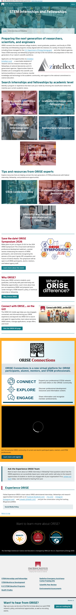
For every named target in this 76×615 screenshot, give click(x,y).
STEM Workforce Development (13, 582)
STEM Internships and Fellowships (14, 578)
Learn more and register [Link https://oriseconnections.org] (12, 457)
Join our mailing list (63, 610)
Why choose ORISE (10, 296)
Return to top (5, 513)
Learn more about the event (13, 268)
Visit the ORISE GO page (12, 328)
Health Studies (7, 590)
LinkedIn (27, 499)
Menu (73, 4)
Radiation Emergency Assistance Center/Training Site (52, 580)
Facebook (35, 497)
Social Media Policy (12, 507)
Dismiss (71, 604)
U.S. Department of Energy (38, 50)
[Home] (12, 4)
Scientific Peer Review (48, 585)
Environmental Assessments (50, 588)
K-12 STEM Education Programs (13, 586)
